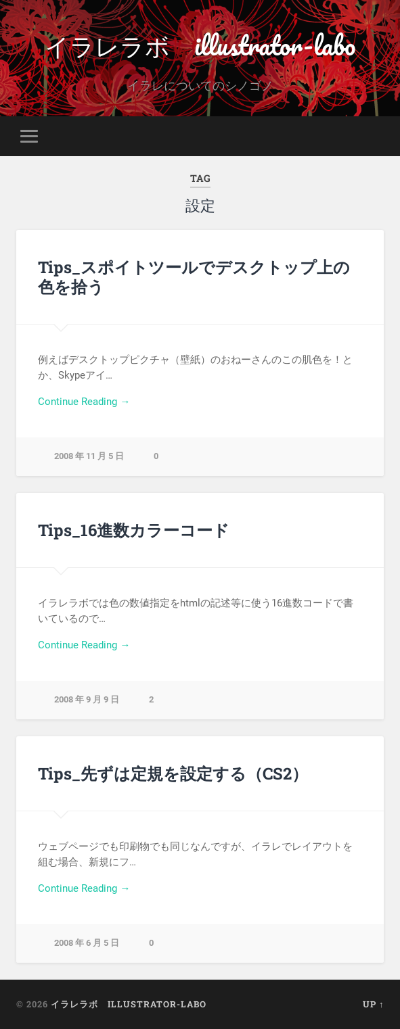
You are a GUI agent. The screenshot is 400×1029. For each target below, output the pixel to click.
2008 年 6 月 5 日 (86, 943)
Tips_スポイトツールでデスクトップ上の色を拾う (194, 276)
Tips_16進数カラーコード (133, 530)
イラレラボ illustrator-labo (200, 45)
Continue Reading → (84, 402)
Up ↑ (373, 1004)
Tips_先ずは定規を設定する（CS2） (173, 773)
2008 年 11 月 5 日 (89, 456)
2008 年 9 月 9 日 (86, 699)
